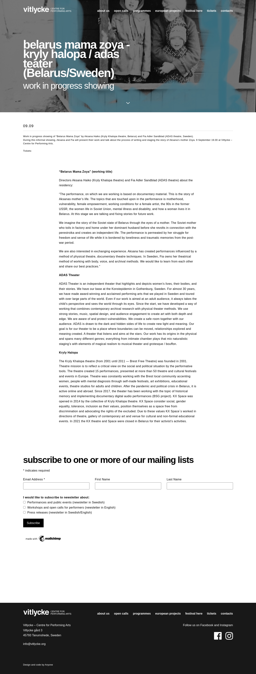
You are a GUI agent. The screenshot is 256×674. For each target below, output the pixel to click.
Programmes (142, 10)
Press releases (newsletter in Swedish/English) (59, 512)
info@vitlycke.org (34, 643)
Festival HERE (193, 10)
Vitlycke (47, 10)
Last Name (174, 479)
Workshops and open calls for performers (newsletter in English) (71, 507)
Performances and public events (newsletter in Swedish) (66, 502)
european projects (168, 10)
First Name (102, 479)
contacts (227, 10)
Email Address (34, 479)
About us (103, 10)
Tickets (211, 10)
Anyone (49, 664)
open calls (121, 10)
